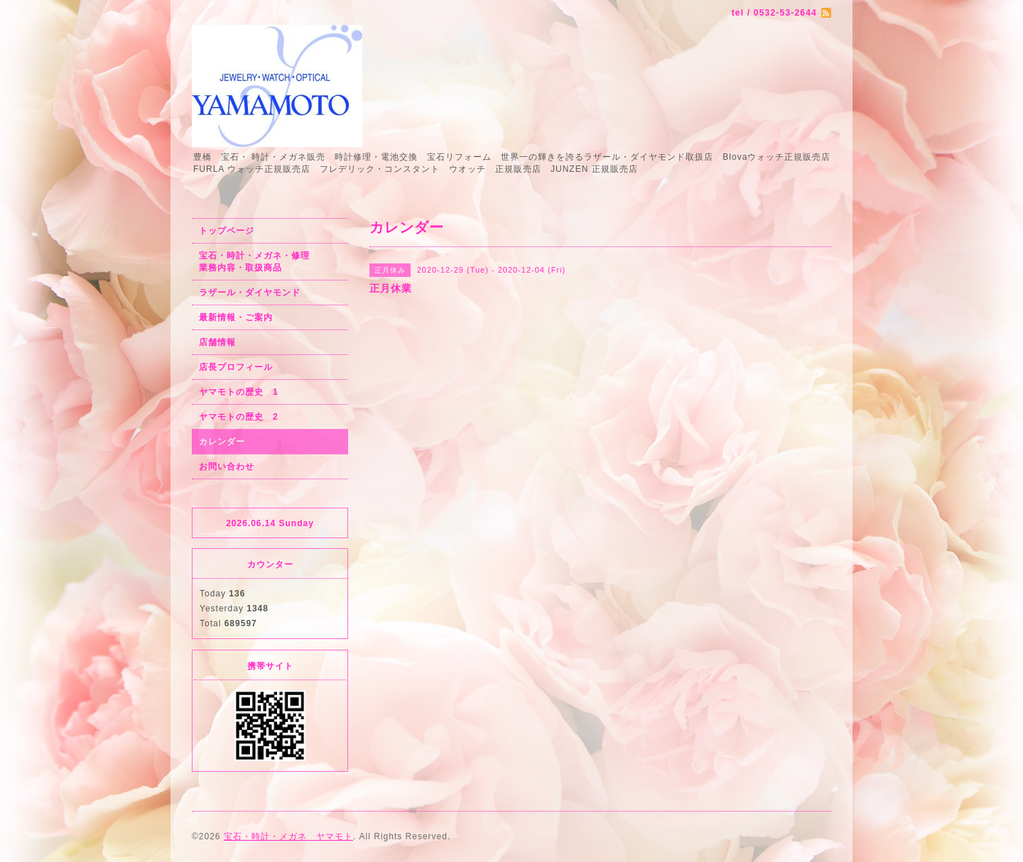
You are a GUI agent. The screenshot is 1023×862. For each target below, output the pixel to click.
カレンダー (222, 442)
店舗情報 (217, 342)
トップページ (226, 231)
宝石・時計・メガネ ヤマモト (288, 836)
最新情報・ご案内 (236, 317)
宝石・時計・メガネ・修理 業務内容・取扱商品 (269, 262)
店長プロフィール (236, 367)
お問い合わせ (226, 466)
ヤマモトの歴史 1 (238, 392)
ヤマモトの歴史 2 (238, 417)
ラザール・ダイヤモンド (250, 293)
